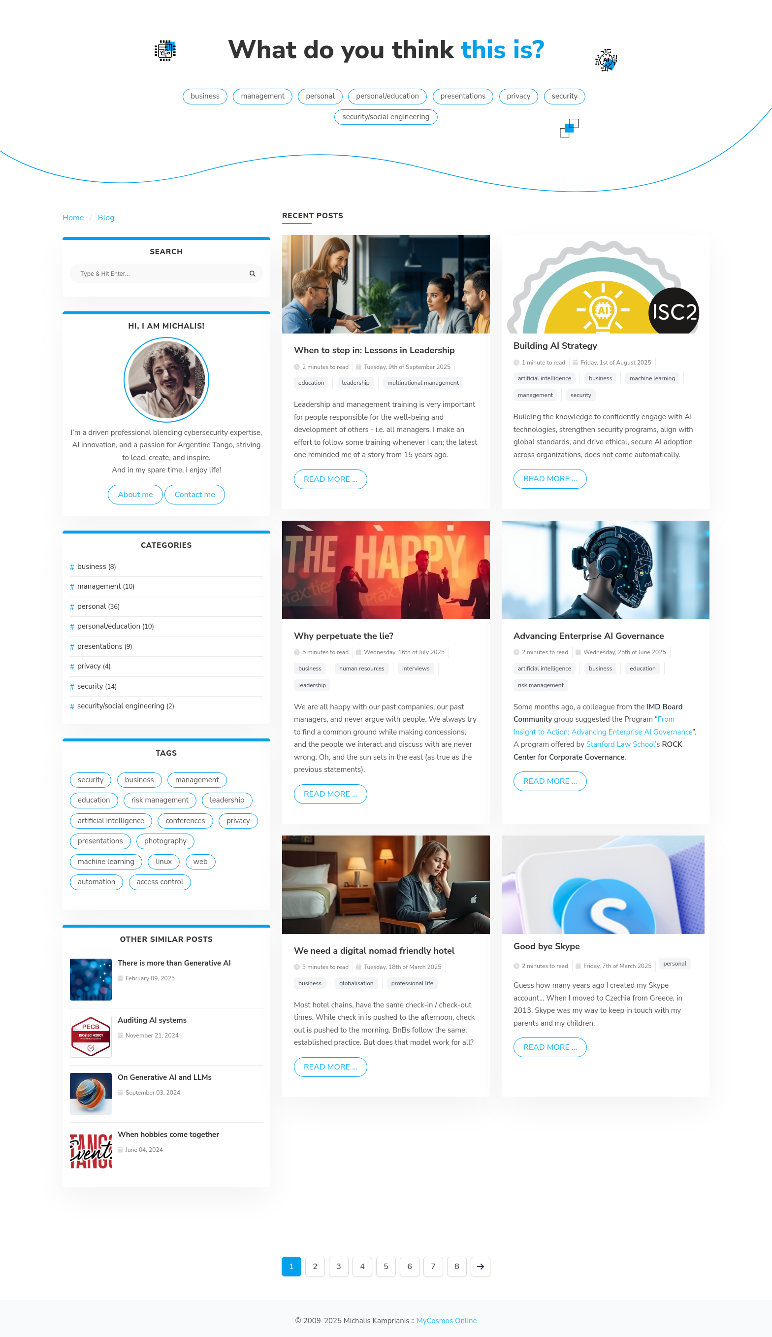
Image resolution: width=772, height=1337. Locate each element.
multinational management (423, 383)
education (94, 800)
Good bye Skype (547, 946)
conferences (185, 821)
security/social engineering (385, 117)
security (565, 96)
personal (320, 96)
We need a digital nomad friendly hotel (374, 951)
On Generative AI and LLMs (165, 1077)
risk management (160, 800)
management (263, 96)
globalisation (356, 983)
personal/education (387, 96)
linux (164, 862)
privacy (519, 96)
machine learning (106, 862)
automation (96, 882)
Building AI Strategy (555, 346)
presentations (463, 96)
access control (160, 882)
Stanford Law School (620, 744)
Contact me (194, 494)
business (205, 96)
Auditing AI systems (152, 1020)
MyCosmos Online (447, 1321)
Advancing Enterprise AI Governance (589, 636)
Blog (106, 217)
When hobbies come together (168, 1134)
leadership (227, 800)
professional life (412, 983)
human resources (362, 668)
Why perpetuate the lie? (343, 636)
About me (135, 494)
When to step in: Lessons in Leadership (374, 350)
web (200, 862)
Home (73, 217)
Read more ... (330, 479)
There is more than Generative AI (174, 963)
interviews (416, 668)
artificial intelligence (111, 821)
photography (165, 841)
